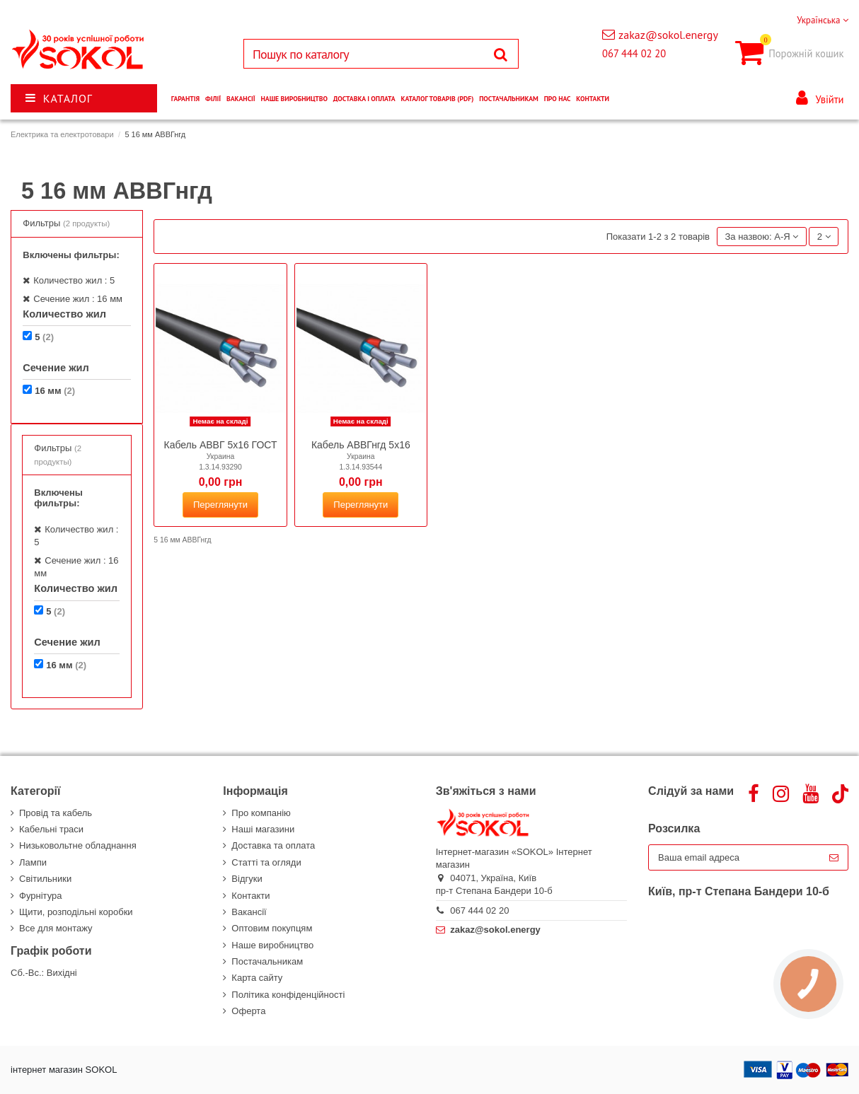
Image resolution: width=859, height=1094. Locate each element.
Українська (822, 20)
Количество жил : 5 (74, 280)
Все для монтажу (56, 928)
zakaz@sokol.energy (668, 35)
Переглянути (220, 504)
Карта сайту (256, 977)
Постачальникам (267, 961)
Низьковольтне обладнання (78, 845)
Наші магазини (262, 829)
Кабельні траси (51, 829)
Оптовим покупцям (271, 928)
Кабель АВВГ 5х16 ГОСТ (220, 444)
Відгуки (246, 878)
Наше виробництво (272, 945)
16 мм (55, 390)
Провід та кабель (55, 813)
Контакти (250, 895)
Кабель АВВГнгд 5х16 (360, 444)
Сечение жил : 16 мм (77, 298)
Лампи (33, 862)
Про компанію (261, 813)
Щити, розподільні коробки (76, 912)
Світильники (45, 878)
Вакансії (248, 912)
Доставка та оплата (273, 845)
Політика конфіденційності (288, 994)
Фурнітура (40, 895)
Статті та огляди (266, 862)
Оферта (248, 1011)
